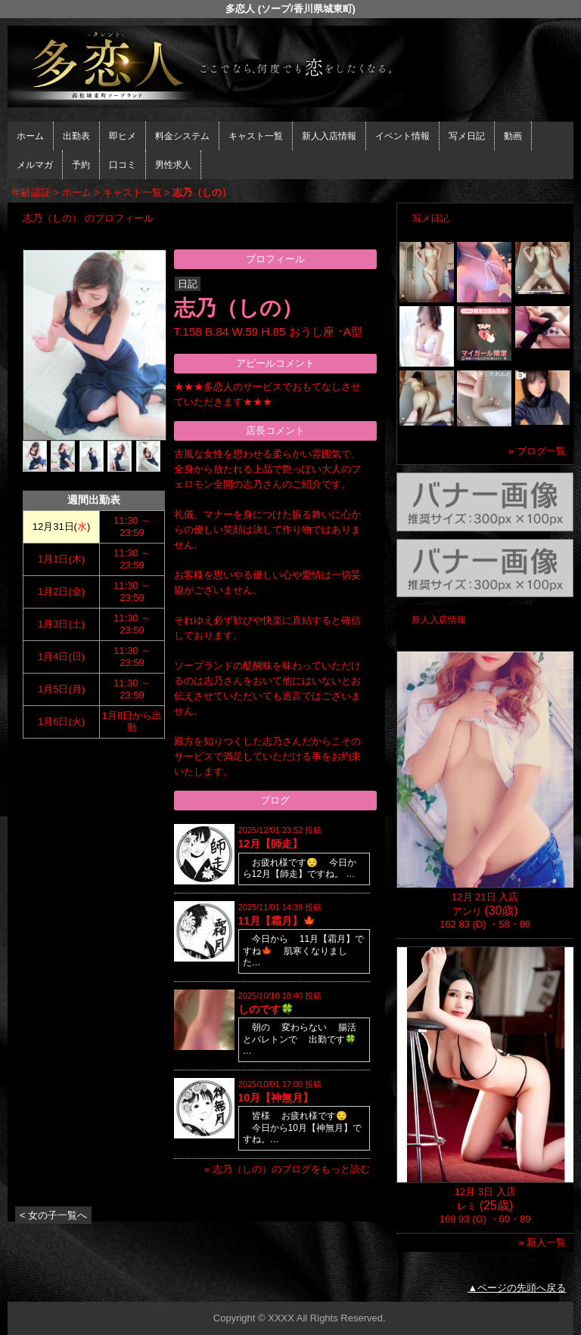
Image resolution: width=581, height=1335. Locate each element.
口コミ (122, 165)
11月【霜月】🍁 (277, 921)
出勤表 (76, 136)
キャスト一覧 (255, 136)
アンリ (467, 911)
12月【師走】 (270, 844)
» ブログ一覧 (537, 451)
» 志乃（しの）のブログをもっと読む (287, 1169)
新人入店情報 (329, 136)
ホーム (30, 136)
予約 (81, 165)
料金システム (182, 136)
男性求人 (173, 165)
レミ (467, 1206)
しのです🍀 (266, 1009)
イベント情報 (402, 136)
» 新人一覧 (542, 1242)
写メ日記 (467, 136)
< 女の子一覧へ (53, 1215)
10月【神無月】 (276, 1098)
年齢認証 (31, 192)
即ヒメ (122, 136)
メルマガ (35, 165)
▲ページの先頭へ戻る (517, 1287)
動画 (513, 136)
